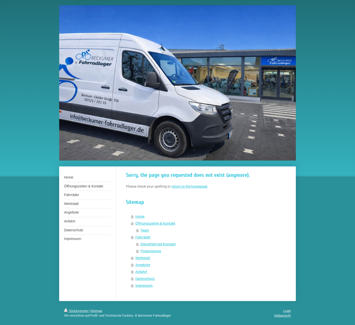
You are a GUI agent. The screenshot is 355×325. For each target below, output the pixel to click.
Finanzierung (151, 251)
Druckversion (76, 310)
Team (145, 230)
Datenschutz (145, 278)
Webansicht (282, 315)
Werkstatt (142, 257)
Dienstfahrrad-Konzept (158, 244)
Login (287, 310)
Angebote (142, 264)
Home (139, 216)
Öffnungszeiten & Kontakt (155, 223)
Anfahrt (141, 271)
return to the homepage (189, 186)
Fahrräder (143, 237)
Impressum (144, 285)
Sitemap (96, 310)
